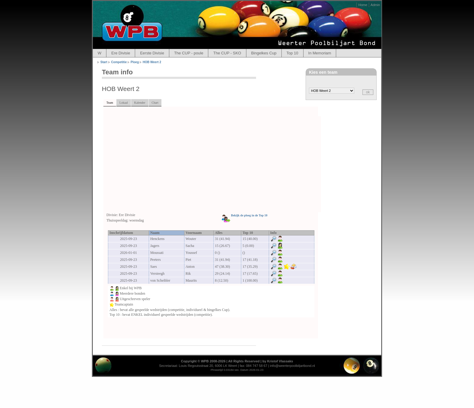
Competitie (119, 62)
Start (103, 62)
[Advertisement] (213, 164)
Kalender (139, 102)
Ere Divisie (120, 53)
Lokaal (123, 102)
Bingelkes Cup (264, 53)
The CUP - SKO (227, 53)
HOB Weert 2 (152, 62)
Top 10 (292, 53)
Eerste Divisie (152, 53)
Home (362, 5)
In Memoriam (319, 53)
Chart (155, 102)
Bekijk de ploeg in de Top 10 (249, 215)
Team (109, 102)
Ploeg (135, 62)
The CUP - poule (188, 53)
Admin (375, 5)
